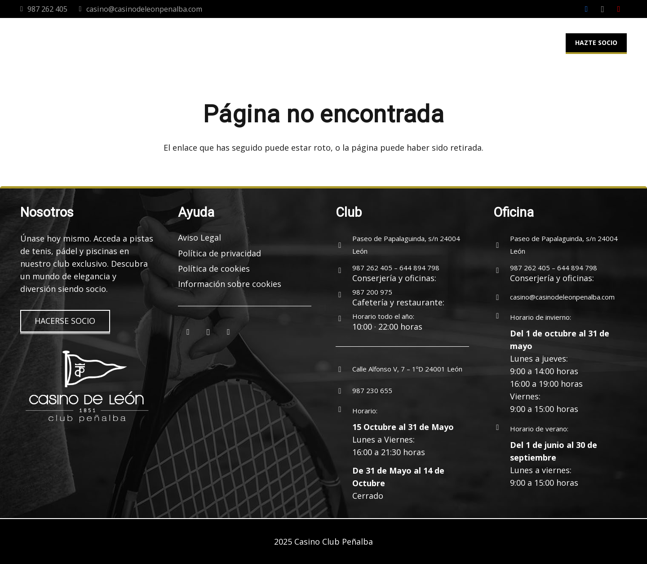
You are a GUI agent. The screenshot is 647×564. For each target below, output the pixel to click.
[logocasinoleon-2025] (57, 42)
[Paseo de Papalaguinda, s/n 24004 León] (344, 244)
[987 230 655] (344, 390)
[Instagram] (602, 9)
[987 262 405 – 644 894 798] (344, 270)
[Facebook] (586, 9)
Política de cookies (214, 268)
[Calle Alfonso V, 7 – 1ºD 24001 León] (344, 369)
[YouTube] (619, 9)
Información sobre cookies (229, 283)
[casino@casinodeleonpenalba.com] (501, 297)
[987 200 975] (344, 295)
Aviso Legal (199, 237)
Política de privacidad (219, 253)
